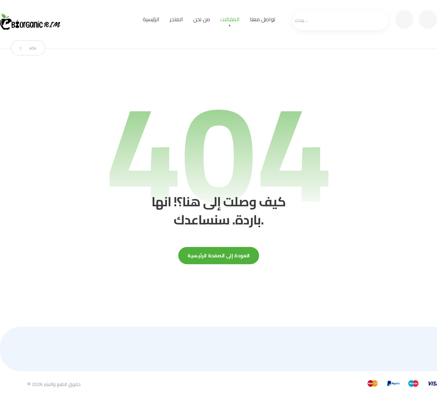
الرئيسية (151, 19)
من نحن (201, 19)
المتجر (176, 19)
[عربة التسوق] (404, 19)
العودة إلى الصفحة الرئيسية (218, 255)
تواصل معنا (263, 19)
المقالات (230, 19)
